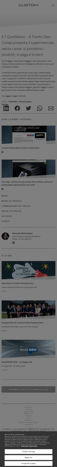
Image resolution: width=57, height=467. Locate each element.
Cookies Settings (28, 451)
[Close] (53, 434)
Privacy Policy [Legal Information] (33, 446)
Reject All (28, 457)
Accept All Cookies (29, 463)
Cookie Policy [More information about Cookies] (25, 446)
